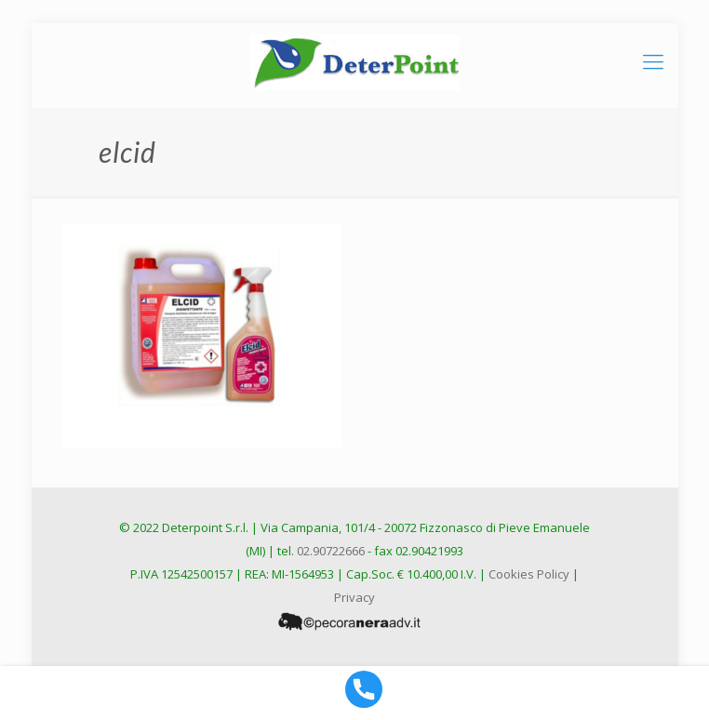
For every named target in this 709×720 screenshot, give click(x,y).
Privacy (354, 597)
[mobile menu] (653, 60)
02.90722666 (331, 550)
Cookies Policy (528, 574)
